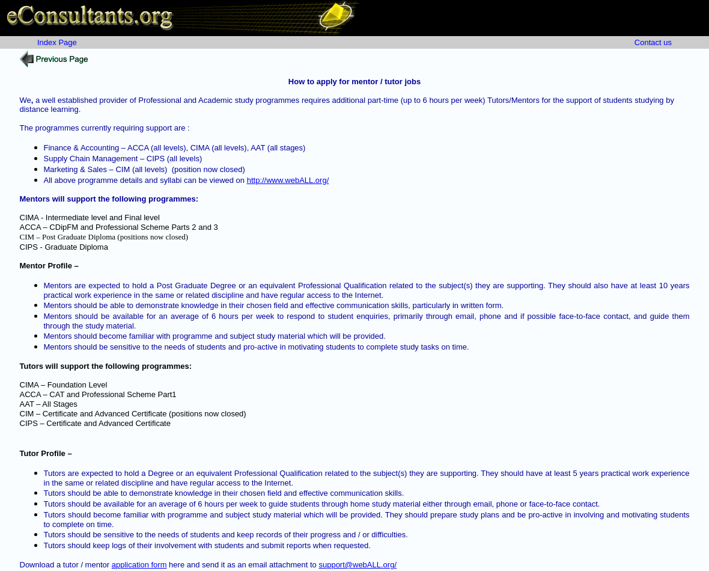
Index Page (57, 42)
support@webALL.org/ (357, 564)
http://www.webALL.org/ (288, 180)
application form (139, 564)
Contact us (653, 42)
